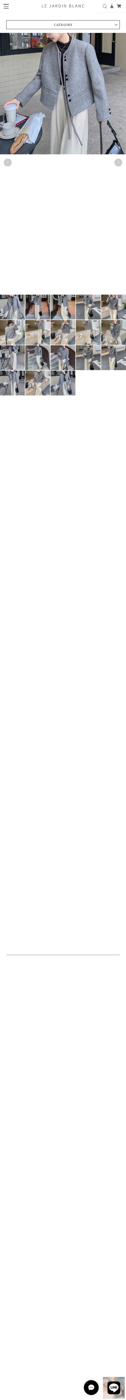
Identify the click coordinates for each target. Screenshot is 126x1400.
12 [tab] (75, 298)
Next (118, 164)
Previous (8, 164)
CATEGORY (63, 26)
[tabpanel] (63, 164)
